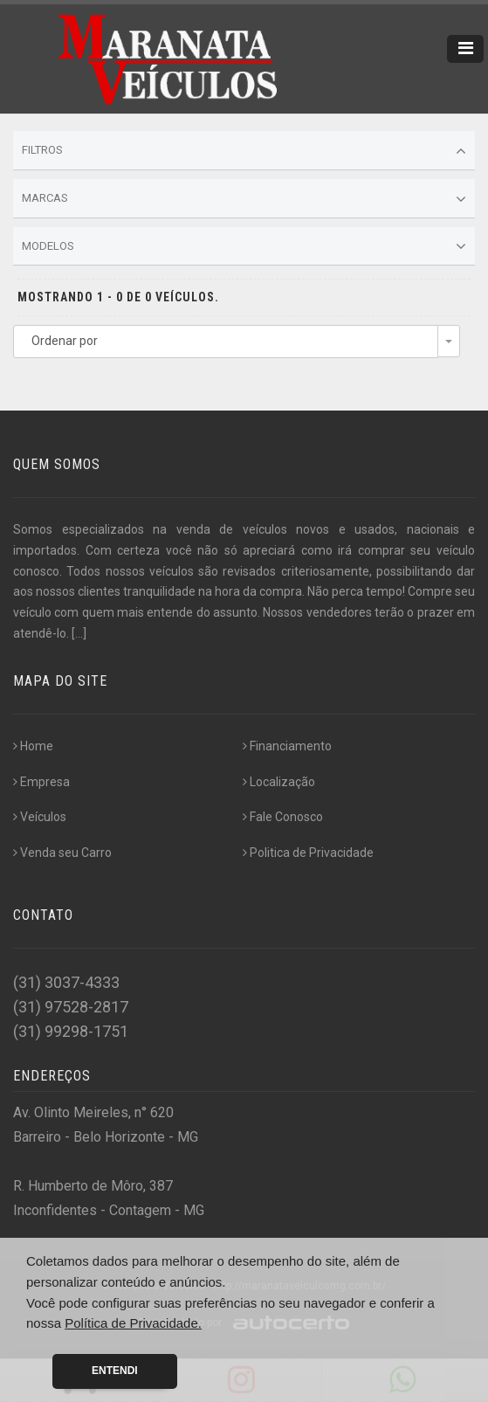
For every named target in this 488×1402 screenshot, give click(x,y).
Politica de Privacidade (308, 853)
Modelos (244, 246)
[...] (79, 633)
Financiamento (287, 746)
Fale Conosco (283, 817)
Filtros (244, 151)
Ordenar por (64, 341)
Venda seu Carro (62, 853)
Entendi (115, 1370)
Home (33, 746)
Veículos (39, 817)
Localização (279, 782)
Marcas (244, 199)
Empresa (41, 782)
